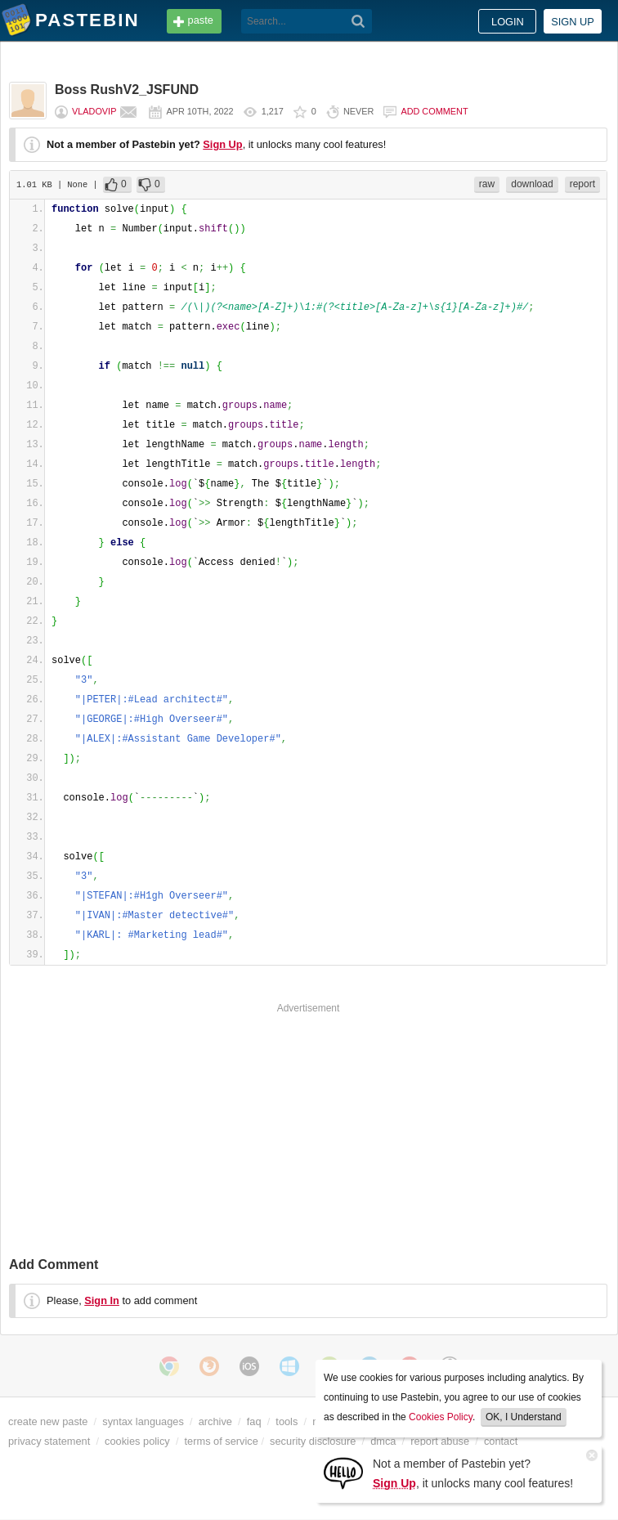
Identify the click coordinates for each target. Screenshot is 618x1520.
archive (215, 1421)
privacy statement (49, 1441)
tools (286, 1421)
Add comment (434, 111)
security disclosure (313, 1441)
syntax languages (143, 1421)
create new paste (47, 1421)
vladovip (94, 111)
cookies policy (137, 1441)
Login (507, 22)
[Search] (358, 21)
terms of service (221, 1441)
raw (487, 184)
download (532, 184)
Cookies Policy (440, 1417)
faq (254, 1421)
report (582, 184)
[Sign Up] (343, 1472)
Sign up (572, 22)
